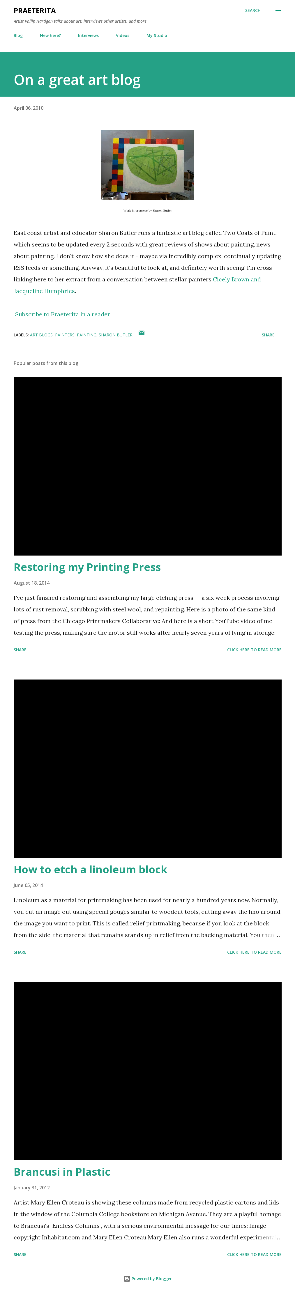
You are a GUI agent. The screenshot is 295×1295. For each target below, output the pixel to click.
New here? (50, 35)
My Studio (156, 35)
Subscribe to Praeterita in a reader (62, 314)
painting (86, 335)
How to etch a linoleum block (90, 869)
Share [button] (268, 335)
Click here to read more (254, 649)
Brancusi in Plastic (62, 1172)
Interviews (88, 35)
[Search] (253, 10)
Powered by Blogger (147, 1278)
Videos (122, 35)
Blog (18, 35)
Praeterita (35, 10)
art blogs (41, 335)
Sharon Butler (116, 335)
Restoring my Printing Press (87, 567)
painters (65, 335)
